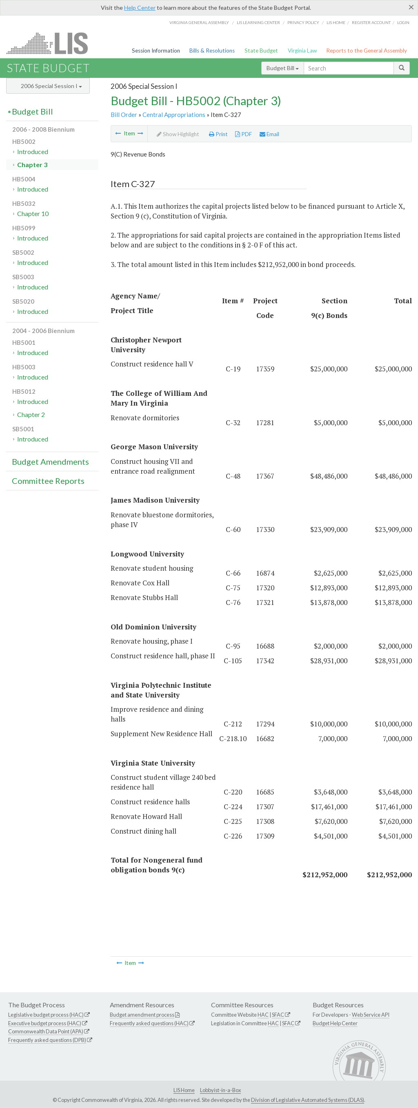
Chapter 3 (32, 164)
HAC (263, 1014)
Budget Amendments (50, 461)
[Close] (411, 7)
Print (218, 134)
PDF (243, 134)
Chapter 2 (31, 414)
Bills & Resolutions (212, 50)
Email (269, 134)
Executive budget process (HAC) (44, 1023)
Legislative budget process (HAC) (46, 1014)
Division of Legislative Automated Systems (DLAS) (307, 1100)
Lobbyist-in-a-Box (220, 1090)
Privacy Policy (303, 22)
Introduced (32, 151)
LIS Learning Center (258, 22)
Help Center (140, 7)
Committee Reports (48, 481)
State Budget (261, 50)
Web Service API (370, 1014)
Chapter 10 (33, 213)
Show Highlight (178, 134)
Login (403, 22)
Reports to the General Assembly (366, 50)
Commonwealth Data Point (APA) (45, 1031)
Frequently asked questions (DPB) (47, 1040)
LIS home (336, 22)
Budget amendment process (142, 1014)
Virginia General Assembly (199, 22)
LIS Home (184, 1090)
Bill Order (124, 114)
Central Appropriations (173, 114)
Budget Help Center (335, 1023)
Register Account (371, 22)
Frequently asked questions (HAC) (149, 1023)
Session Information (156, 50)
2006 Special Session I (51, 85)
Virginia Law (302, 50)
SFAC (278, 1014)
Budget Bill (283, 67)
